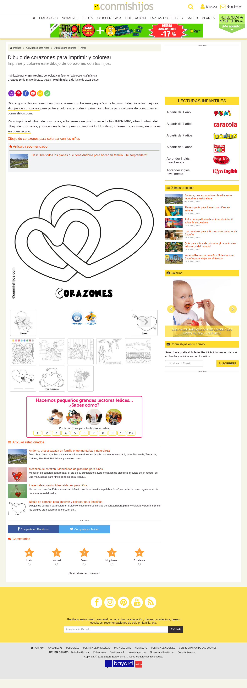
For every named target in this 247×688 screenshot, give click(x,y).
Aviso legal (55, 657)
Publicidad (72, 657)
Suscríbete (227, 372)
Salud (192, 19)
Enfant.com (99, 661)
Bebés (87, 19)
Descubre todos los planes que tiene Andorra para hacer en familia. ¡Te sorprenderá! (89, 163)
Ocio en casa (109, 19)
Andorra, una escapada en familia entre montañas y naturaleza (69, 459)
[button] (171, 318)
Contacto (141, 657)
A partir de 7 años (179, 144)
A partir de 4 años (179, 132)
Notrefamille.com (80, 661)
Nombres (70, 19)
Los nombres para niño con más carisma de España (210, 242)
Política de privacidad (96, 657)
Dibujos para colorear (65, 56)
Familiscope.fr (117, 661)
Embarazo (48, 19)
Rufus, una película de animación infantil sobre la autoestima (208, 230)
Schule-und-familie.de (162, 661)
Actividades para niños (37, 56)
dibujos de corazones (23, 117)
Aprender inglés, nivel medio (178, 180)
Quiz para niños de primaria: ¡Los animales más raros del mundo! (210, 254)
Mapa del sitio (122, 657)
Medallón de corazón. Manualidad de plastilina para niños (66, 477)
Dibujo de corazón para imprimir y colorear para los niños (65, 510)
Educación (135, 19)
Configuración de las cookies (198, 657)
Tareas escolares (166, 19)
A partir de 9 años (179, 156)
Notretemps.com (137, 661)
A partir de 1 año (179, 121)
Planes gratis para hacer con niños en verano (207, 218)
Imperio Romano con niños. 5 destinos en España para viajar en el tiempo (209, 266)
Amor (83, 56)
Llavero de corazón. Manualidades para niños (58, 494)
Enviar (176, 638)
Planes (208, 19)
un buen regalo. (19, 140)
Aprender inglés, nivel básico (178, 169)
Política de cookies (163, 657)
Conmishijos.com (187, 661)
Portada (15, 56)
